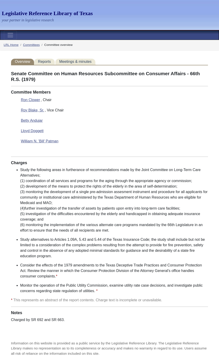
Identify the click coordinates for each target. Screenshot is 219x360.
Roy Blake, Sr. (32, 110)
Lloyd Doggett (32, 131)
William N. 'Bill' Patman (39, 141)
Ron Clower (30, 100)
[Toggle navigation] (10, 35)
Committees (31, 45)
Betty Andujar (32, 120)
